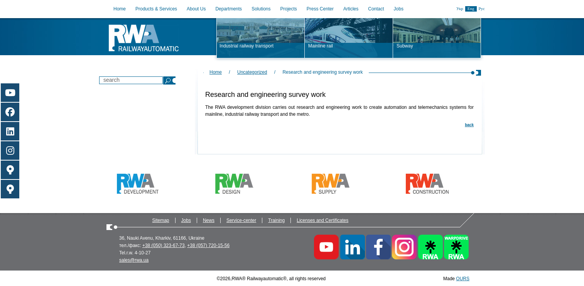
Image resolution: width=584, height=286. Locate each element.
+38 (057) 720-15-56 (208, 245)
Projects (288, 9)
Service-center (241, 220)
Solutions (260, 9)
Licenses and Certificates (322, 220)
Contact (376, 9)
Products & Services (156, 9)
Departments (228, 9)
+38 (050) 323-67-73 (163, 245)
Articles (350, 9)
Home (119, 9)
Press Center (320, 9)
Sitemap (160, 220)
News (208, 220)
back (469, 125)
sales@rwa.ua (134, 260)
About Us (196, 9)
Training (276, 220)
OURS (462, 278)
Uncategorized (252, 72)
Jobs (398, 9)
